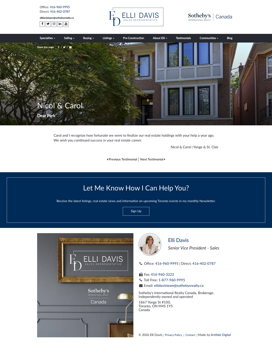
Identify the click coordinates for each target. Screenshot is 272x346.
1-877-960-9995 (172, 280)
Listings (108, 38)
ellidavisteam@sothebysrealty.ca (57, 18)
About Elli (160, 38)
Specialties (47, 38)
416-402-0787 (60, 11)
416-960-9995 (60, 7)
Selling (69, 38)
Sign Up (136, 211)
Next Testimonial (152, 159)
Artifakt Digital (221, 335)
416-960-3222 (162, 274)
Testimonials (183, 38)
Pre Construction (133, 38)
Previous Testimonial (122, 159)
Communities (209, 38)
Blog (229, 38)
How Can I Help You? (249, 338)
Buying (88, 38)
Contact (190, 335)
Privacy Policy (173, 335)
